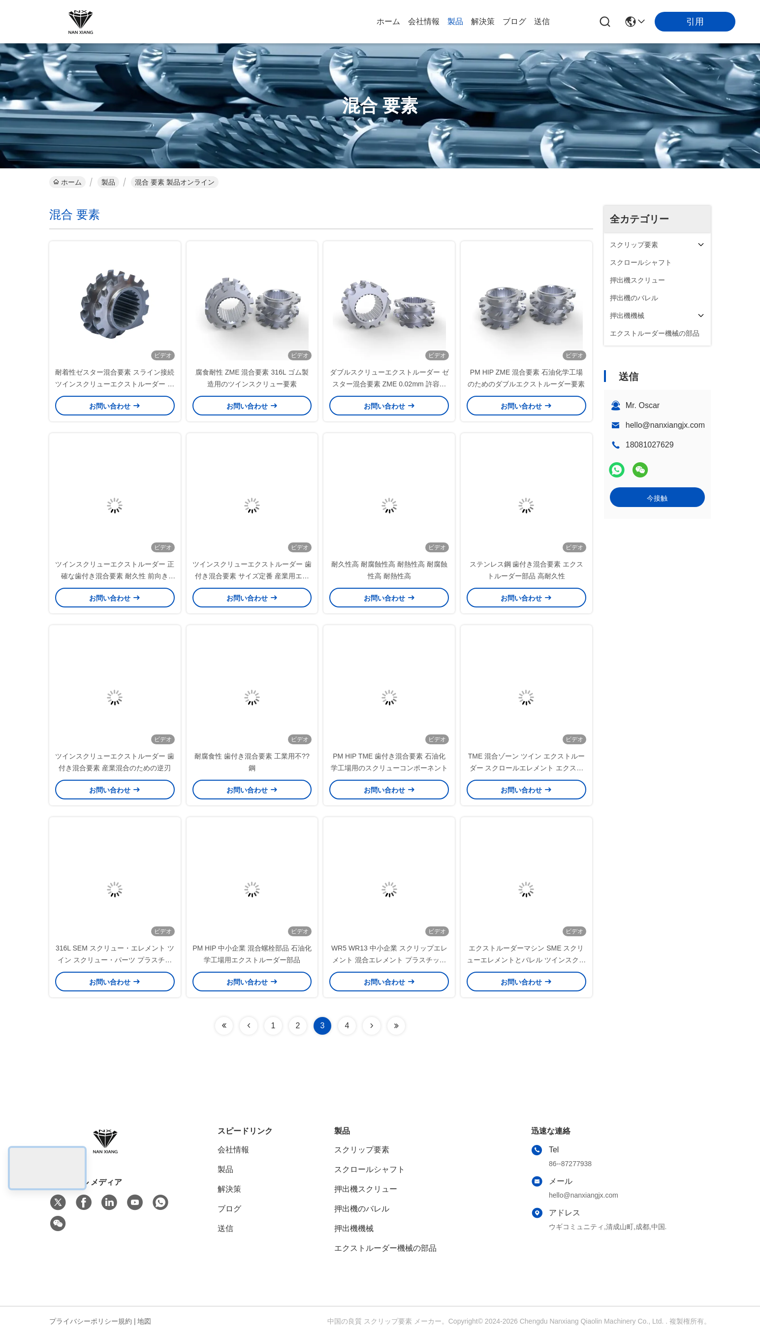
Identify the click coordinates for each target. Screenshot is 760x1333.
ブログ (514, 21)
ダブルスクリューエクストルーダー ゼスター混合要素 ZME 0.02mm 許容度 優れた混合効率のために (389, 384)
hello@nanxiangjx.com (665, 425)
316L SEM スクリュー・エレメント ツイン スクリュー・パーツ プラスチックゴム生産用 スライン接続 (115, 960)
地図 (144, 1321)
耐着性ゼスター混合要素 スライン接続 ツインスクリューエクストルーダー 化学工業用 (114, 384)
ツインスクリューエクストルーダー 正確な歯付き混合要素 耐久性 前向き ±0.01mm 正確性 (114, 576)
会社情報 (424, 21)
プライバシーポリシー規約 (90, 1321)
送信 (542, 21)
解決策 (483, 21)
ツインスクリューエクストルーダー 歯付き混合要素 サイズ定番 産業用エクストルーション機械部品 (252, 576)
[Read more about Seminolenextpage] (224, 1026)
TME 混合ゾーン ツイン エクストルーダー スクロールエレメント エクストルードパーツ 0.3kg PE (526, 768)
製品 (455, 21)
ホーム (388, 21)
